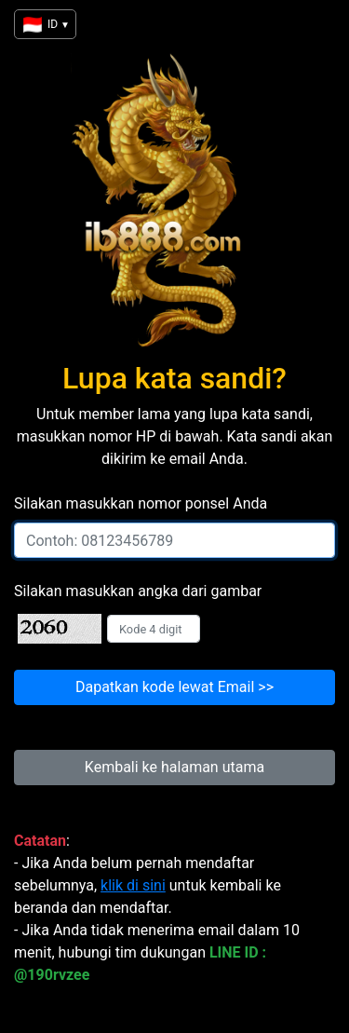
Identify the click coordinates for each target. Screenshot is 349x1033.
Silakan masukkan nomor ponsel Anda (140, 503)
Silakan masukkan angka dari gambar (138, 591)
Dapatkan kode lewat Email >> (174, 687)
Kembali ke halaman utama (174, 767)
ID (45, 25)
